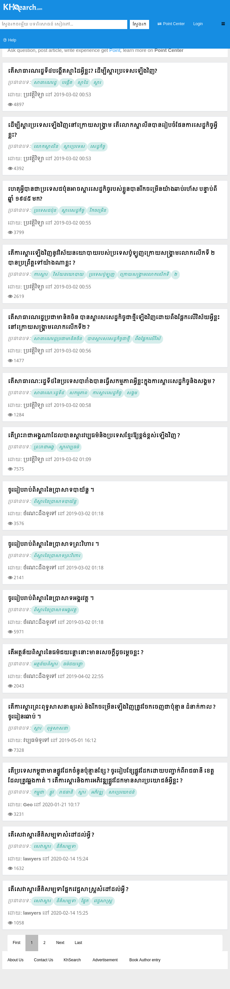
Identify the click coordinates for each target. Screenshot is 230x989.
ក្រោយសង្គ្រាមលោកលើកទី (144, 274)
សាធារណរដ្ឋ (45, 83)
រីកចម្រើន (97, 211)
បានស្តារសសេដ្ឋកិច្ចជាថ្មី (108, 339)
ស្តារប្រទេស (74, 147)
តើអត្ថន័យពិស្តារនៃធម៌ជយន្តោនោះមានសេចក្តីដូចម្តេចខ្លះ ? (75, 652)
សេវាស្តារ (42, 846)
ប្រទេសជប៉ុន (45, 211)
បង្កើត (67, 83)
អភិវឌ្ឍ (97, 792)
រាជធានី (66, 792)
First (16, 943)
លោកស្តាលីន (46, 147)
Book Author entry (144, 960)
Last (78, 943)
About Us (15, 960)
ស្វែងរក (139, 24)
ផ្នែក (84, 901)
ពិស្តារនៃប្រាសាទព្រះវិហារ (57, 556)
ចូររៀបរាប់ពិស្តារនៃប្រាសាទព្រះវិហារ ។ (53, 544)
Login (198, 24)
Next (60, 943)
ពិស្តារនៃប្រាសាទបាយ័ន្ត (55, 502)
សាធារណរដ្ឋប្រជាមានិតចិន (58, 339)
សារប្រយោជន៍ (121, 792)
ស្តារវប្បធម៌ (69, 447)
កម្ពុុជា (39, 792)
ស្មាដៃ (82, 83)
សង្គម (132, 393)
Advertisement (105, 960)
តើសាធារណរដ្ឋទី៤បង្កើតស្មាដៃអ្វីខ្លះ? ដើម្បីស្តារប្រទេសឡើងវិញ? (82, 71)
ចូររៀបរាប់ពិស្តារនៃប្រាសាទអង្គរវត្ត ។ (51, 598)
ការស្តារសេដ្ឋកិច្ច (106, 393)
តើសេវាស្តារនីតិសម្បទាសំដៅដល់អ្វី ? (51, 835)
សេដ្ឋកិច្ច (97, 147)
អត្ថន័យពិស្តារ (46, 664)
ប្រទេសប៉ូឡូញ (102, 274)
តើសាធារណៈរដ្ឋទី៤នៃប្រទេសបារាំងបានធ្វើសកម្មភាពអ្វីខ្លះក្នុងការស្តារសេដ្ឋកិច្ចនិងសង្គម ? (111, 381)
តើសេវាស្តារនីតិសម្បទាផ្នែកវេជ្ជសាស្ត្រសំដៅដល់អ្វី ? (68, 889)
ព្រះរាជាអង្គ (44, 447)
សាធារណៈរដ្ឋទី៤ (49, 393)
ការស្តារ (41, 274)
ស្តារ (97, 83)
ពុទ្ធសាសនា (57, 728)
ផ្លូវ (51, 792)
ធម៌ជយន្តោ (73, 664)
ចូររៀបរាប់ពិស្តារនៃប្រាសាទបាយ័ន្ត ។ (51, 490)
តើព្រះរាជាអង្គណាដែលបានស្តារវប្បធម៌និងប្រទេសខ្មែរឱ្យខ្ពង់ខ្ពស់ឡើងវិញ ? (94, 435)
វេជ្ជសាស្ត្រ (103, 901)
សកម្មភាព (78, 393)
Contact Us (43, 960)
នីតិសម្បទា (66, 846)
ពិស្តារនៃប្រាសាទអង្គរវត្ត (55, 610)
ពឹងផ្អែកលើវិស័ (148, 339)
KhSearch (72, 960)
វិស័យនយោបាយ (68, 274)
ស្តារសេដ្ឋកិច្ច (72, 211)
